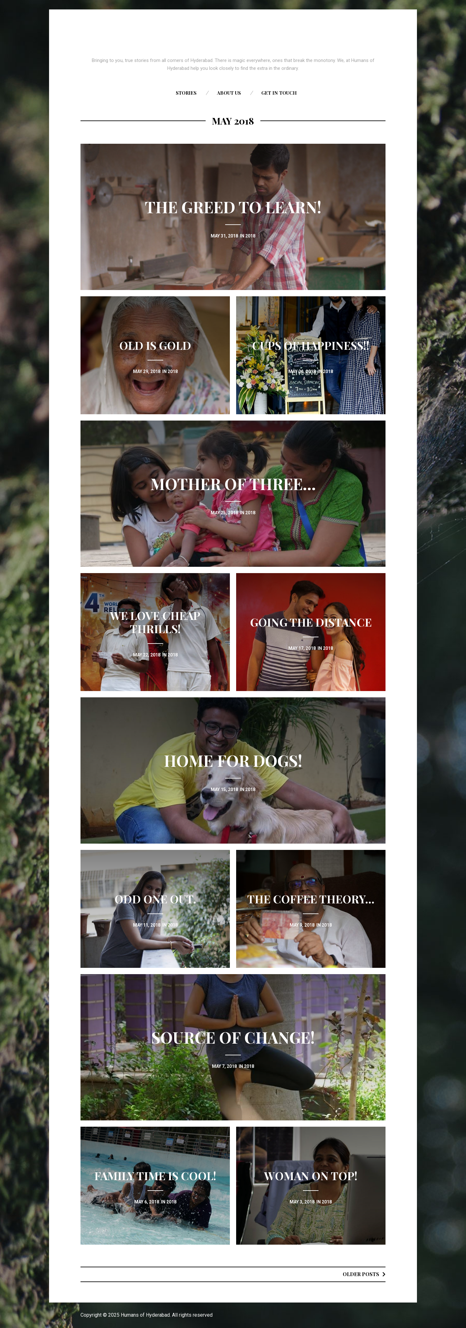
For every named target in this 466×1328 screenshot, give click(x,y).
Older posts (361, 1274)
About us (229, 93)
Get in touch (279, 93)
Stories (186, 93)
